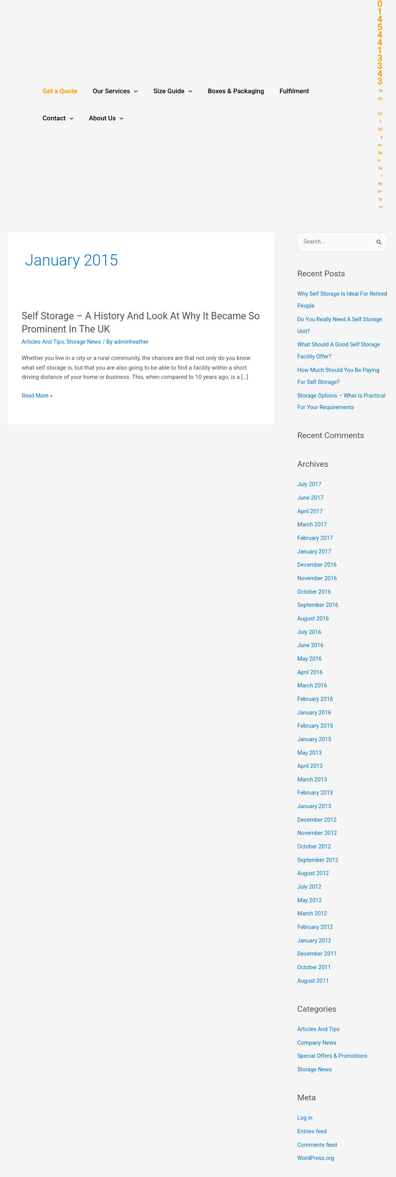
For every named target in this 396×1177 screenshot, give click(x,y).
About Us (58, 118)
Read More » (38, 395)
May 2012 (310, 886)
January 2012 (315, 925)
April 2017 (310, 507)
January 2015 (315, 729)
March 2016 (312, 677)
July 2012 (310, 873)
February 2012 (316, 912)
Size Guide (167, 91)
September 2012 (318, 846)
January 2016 (315, 703)
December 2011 (317, 938)
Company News (317, 1025)
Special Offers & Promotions (333, 1038)
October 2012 (314, 834)
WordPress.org (316, 1139)
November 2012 (317, 820)
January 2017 (315, 546)
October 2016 (314, 585)
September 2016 (318, 598)
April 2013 (310, 755)
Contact (327, 91)
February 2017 (316, 533)
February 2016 (316, 690)
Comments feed (318, 1126)
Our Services (112, 91)
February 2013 (316, 781)
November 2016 (317, 572)
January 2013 (315, 794)
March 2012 (312, 899)
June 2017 (310, 494)
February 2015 (316, 716)
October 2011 (314, 951)
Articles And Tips (43, 341)
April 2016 (310, 664)
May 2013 (310, 742)
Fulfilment (284, 91)
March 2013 (312, 768)
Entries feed (312, 1113)
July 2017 (310, 481)
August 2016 (313, 611)
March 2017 (312, 520)
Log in (305, 1099)
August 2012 (313, 860)
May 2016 (310, 651)
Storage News (86, 341)
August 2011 (313, 964)
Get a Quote (58, 91)
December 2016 (317, 559)
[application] (130, 91)
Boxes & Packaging (228, 91)
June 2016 (310, 637)
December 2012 (317, 807)
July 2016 (310, 625)
